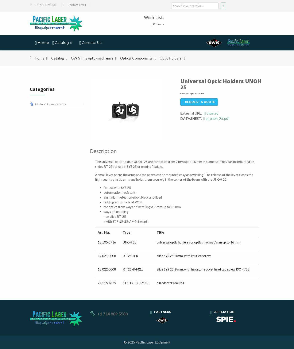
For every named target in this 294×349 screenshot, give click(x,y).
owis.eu (211, 113)
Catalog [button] (60, 43)
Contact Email (76, 5)
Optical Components (136, 58)
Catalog (57, 58)
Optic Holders (171, 58)
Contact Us (90, 43)
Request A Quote (199, 102)
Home (42, 43)
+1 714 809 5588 (46, 5)
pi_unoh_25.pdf (216, 118)
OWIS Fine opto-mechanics (92, 58)
